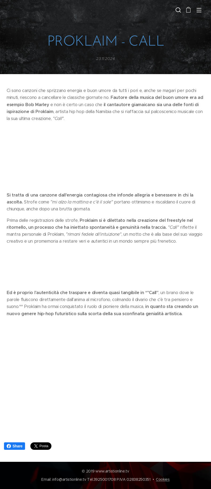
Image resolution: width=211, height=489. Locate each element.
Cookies (163, 479)
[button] (177, 10)
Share (14, 446)
